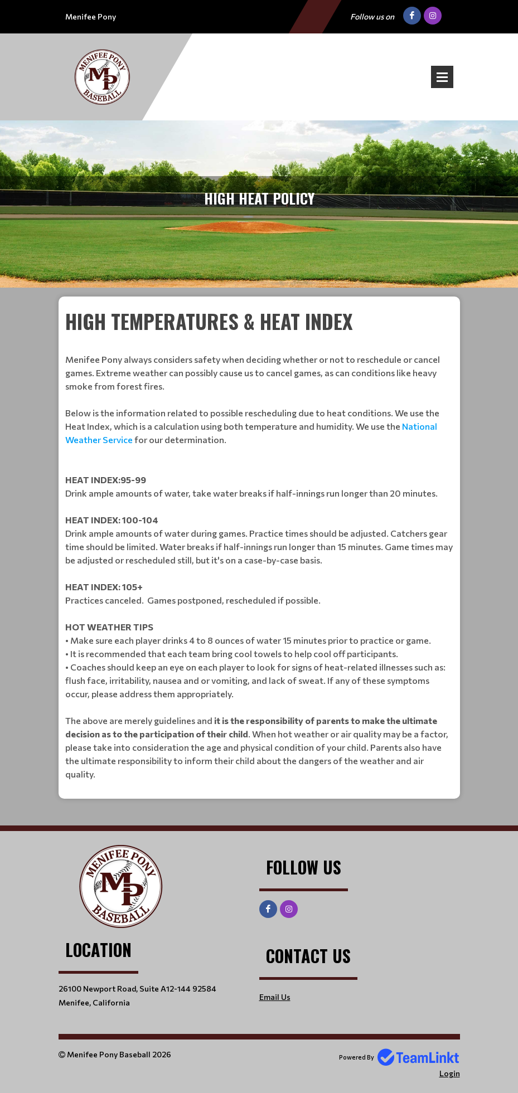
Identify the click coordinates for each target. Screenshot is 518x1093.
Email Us (275, 997)
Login (449, 1073)
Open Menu (442, 77)
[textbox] (259, 543)
